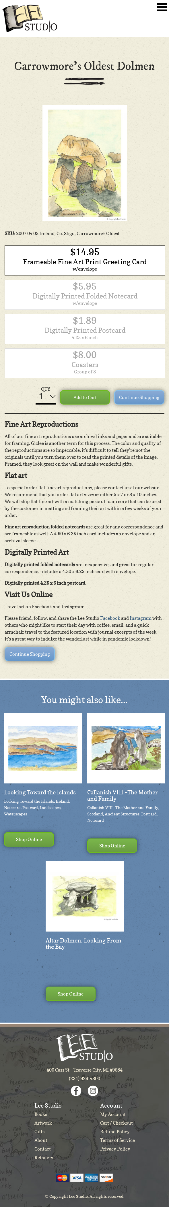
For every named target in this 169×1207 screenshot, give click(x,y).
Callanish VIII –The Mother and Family (122, 795)
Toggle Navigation (162, 7)
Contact (42, 1149)
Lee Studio (29, 18)
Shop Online (29, 839)
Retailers (43, 1157)
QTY (45, 389)
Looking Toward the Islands (40, 792)
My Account (113, 1114)
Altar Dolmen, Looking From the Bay (83, 943)
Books (40, 1114)
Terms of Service (117, 1140)
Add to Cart (85, 397)
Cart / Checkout (116, 1123)
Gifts (39, 1131)
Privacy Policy (115, 1149)
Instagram (140, 618)
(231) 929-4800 (84, 1078)
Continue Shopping (139, 397)
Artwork (43, 1123)
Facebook (110, 618)
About (40, 1140)
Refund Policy (115, 1131)
